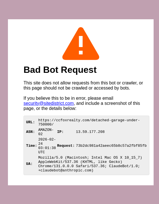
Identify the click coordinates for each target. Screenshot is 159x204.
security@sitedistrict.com (49, 103)
